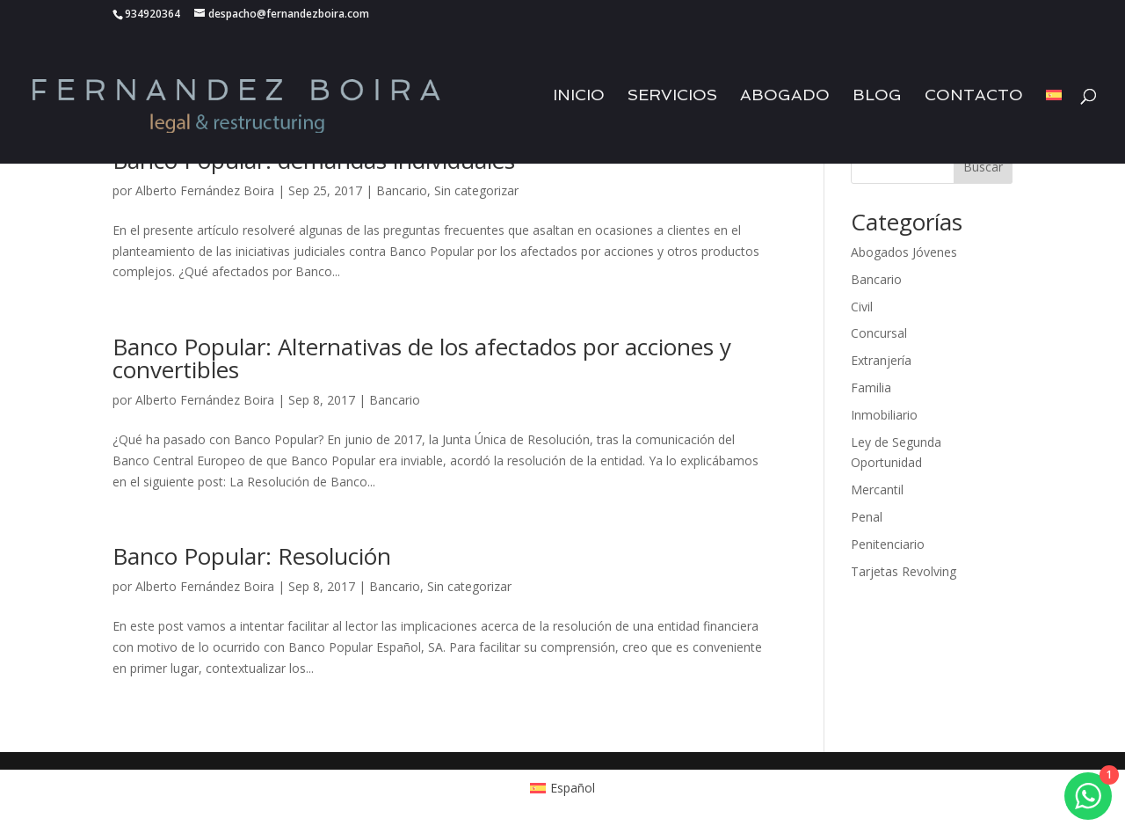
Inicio (579, 96)
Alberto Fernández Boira (204, 190)
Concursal (879, 333)
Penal (866, 516)
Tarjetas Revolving (903, 571)
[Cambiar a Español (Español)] (563, 788)
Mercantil (877, 489)
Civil (862, 306)
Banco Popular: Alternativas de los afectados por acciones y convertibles (421, 358)
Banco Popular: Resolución (251, 556)
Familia (871, 387)
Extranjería (881, 360)
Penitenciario (888, 544)
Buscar (983, 166)
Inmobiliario (884, 414)
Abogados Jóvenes (904, 252)
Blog (877, 96)
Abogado (785, 96)
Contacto (974, 96)
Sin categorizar (476, 190)
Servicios (672, 96)
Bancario (401, 190)
